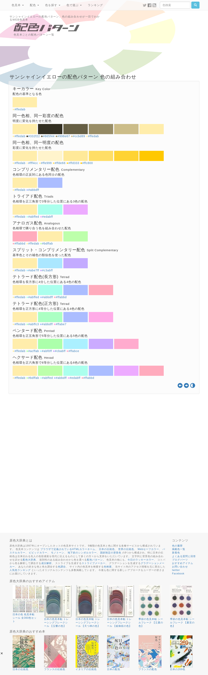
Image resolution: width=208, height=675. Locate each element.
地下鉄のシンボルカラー (82, 552)
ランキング (95, 5)
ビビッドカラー (38, 552)
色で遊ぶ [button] (74, 5)
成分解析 (46, 563)
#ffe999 (46, 163)
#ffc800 (87, 163)
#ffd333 (73, 163)
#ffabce (73, 351)
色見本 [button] (18, 5)
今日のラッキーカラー (141, 559)
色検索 (108, 566)
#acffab (33, 351)
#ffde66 (60, 163)
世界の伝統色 (126, 549)
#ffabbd (19, 243)
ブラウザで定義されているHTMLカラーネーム (67, 549)
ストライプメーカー (93, 563)
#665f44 (49, 136)
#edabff (47, 216)
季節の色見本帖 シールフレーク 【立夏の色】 (151, 622)
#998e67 (63, 136)
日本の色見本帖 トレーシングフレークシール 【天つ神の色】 (88, 622)
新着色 (176, 552)
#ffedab (19, 109)
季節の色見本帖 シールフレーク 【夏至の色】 (182, 622)
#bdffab (47, 243)
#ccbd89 (79, 136)
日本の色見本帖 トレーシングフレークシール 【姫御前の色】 (119, 622)
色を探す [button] (52, 5)
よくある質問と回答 (184, 556)
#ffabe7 (61, 324)
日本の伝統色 (107, 549)
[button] (1, 653)
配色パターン (95, 559)
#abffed (33, 216)
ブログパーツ (180, 559)
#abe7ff (33, 270)
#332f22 (34, 136)
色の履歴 (177, 545)
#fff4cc (33, 163)
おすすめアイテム (182, 563)
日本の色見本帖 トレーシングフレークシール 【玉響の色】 (56, 622)
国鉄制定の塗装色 (110, 552)
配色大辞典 (29, 559)
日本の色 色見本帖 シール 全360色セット (25, 618)
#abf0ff (47, 351)
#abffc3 (33, 324)
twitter (176, 570)
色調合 (62, 566)
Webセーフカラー (148, 549)
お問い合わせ (180, 566)
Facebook (178, 573)
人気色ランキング (20, 570)
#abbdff (33, 189)
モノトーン (57, 552)
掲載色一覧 (178, 549)
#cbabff (60, 351)
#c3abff (47, 270)
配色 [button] (34, 5)
